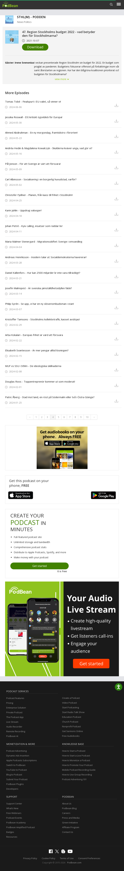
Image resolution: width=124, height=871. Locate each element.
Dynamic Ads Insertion (17, 755)
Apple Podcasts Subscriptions (21, 760)
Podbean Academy (16, 822)
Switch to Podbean (15, 765)
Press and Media (71, 817)
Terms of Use (67, 858)
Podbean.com (74, 862)
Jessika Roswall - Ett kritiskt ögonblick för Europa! (33, 117)
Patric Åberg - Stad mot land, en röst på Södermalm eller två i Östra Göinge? (49, 397)
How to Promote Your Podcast (77, 765)
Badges (10, 832)
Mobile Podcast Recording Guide (79, 769)
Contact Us (67, 832)
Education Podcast (71, 716)
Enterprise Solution (16, 707)
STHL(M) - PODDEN (31, 17)
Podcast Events (14, 817)
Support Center (14, 803)
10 (87, 417)
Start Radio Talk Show (73, 712)
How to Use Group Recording (77, 774)
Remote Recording (15, 731)
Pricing (9, 702)
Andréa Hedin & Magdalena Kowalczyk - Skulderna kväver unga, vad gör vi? (48, 148)
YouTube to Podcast (16, 769)
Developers (12, 788)
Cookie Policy (48, 858)
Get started (39, 566)
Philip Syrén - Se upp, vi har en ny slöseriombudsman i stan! (39, 303)
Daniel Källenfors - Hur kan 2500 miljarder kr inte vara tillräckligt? (42, 272)
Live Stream (12, 721)
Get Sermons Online (72, 731)
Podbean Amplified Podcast (20, 827)
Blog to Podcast (14, 774)
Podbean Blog (69, 808)
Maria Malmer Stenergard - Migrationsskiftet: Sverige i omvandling (43, 241)
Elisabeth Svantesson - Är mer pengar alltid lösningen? (37, 350)
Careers (66, 813)
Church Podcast (70, 721)
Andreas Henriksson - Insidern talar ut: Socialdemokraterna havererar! (46, 257)
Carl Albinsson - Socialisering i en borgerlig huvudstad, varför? (41, 179)
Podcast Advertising (16, 750)
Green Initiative (70, 822)
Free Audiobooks (71, 735)
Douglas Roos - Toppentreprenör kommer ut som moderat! (40, 381)
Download (35, 47)
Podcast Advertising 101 (74, 779)
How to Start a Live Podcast (76, 755)
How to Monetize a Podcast (76, 760)
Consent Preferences (89, 858)
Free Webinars (13, 813)
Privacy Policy (30, 858)
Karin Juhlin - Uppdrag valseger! (23, 210)
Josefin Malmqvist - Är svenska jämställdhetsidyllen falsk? (38, 288)
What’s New (12, 808)
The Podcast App (15, 717)
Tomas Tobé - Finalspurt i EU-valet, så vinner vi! (33, 101)
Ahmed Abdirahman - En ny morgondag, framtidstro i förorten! (41, 132)
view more (62, 79)
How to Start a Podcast (73, 750)
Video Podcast (69, 702)
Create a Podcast (71, 697)
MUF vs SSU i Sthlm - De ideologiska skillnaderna (33, 365)
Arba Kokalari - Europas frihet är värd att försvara (34, 334)
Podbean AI (12, 736)
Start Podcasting (70, 707)
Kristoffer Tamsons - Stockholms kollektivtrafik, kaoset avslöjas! (42, 319)
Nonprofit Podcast (71, 726)
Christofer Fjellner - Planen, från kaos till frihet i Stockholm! (39, 194)
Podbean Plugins (15, 784)
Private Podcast (14, 712)
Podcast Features (15, 698)
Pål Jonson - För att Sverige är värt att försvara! (33, 163)
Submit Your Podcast (16, 779)
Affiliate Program (70, 827)
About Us (66, 803)
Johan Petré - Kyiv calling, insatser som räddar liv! (33, 225)
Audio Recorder (14, 726)
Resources (11, 836)
